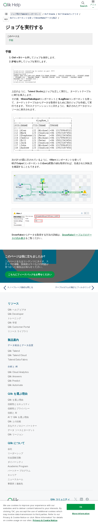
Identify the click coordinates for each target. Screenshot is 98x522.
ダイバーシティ (15, 462)
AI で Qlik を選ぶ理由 (18, 417)
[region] (49, 511)
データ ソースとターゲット (21, 430)
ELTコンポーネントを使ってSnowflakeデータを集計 (33, 18)
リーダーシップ (15, 453)
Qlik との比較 (14, 421)
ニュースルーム (15, 479)
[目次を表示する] (6, 14)
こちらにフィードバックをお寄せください (29, 274)
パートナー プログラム (19, 470)
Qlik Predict (14, 380)
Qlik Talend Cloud (17, 355)
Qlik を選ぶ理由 (15, 399)
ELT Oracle (50, 14)
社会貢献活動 (14, 457)
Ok (80, 507)
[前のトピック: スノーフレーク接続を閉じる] (25, 288)
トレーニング (14, 318)
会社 (10, 449)
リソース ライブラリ (18, 331)
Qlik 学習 (12, 322)
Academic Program (18, 466)
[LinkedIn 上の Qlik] (81, 499)
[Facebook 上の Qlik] (87, 499)
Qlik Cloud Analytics (18, 372)
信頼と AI (12, 412)
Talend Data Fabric (18, 359)
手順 (11, 40)
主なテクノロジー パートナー (22, 425)
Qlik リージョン (15, 434)
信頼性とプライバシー (19, 408)
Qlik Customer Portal (19, 327)
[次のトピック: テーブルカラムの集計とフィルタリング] (73, 288)
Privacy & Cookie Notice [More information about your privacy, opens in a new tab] (45, 520)
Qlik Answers (15, 376)
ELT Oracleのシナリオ (68, 14)
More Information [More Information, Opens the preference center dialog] (80, 513)
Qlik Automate (15, 385)
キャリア (12, 475)
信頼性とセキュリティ (19, 404)
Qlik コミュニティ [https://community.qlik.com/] (60, 499)
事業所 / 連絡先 (15, 483)
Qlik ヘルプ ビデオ (17, 309)
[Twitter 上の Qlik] (75, 499)
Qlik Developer (16, 314)
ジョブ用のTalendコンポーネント (26, 14)
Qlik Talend (14, 351)
